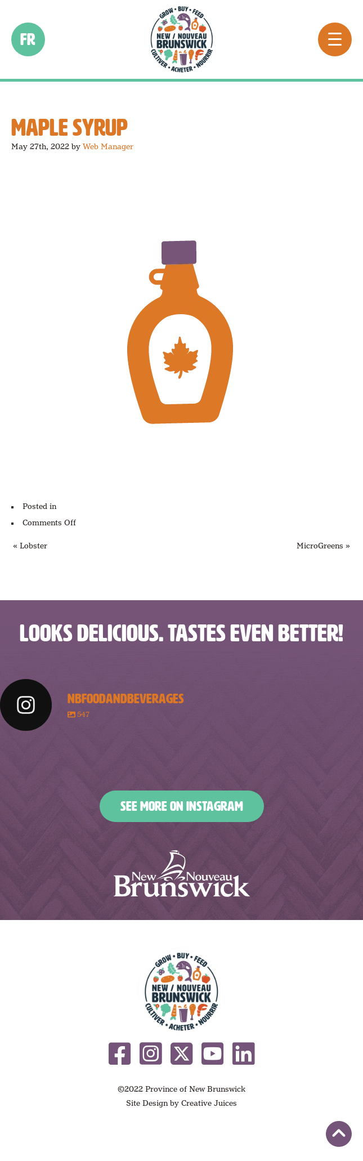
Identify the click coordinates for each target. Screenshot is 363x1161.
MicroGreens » (323, 546)
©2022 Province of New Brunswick (181, 1089)
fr (28, 39)
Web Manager (108, 146)
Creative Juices (209, 1103)
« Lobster (30, 546)
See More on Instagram (181, 806)
